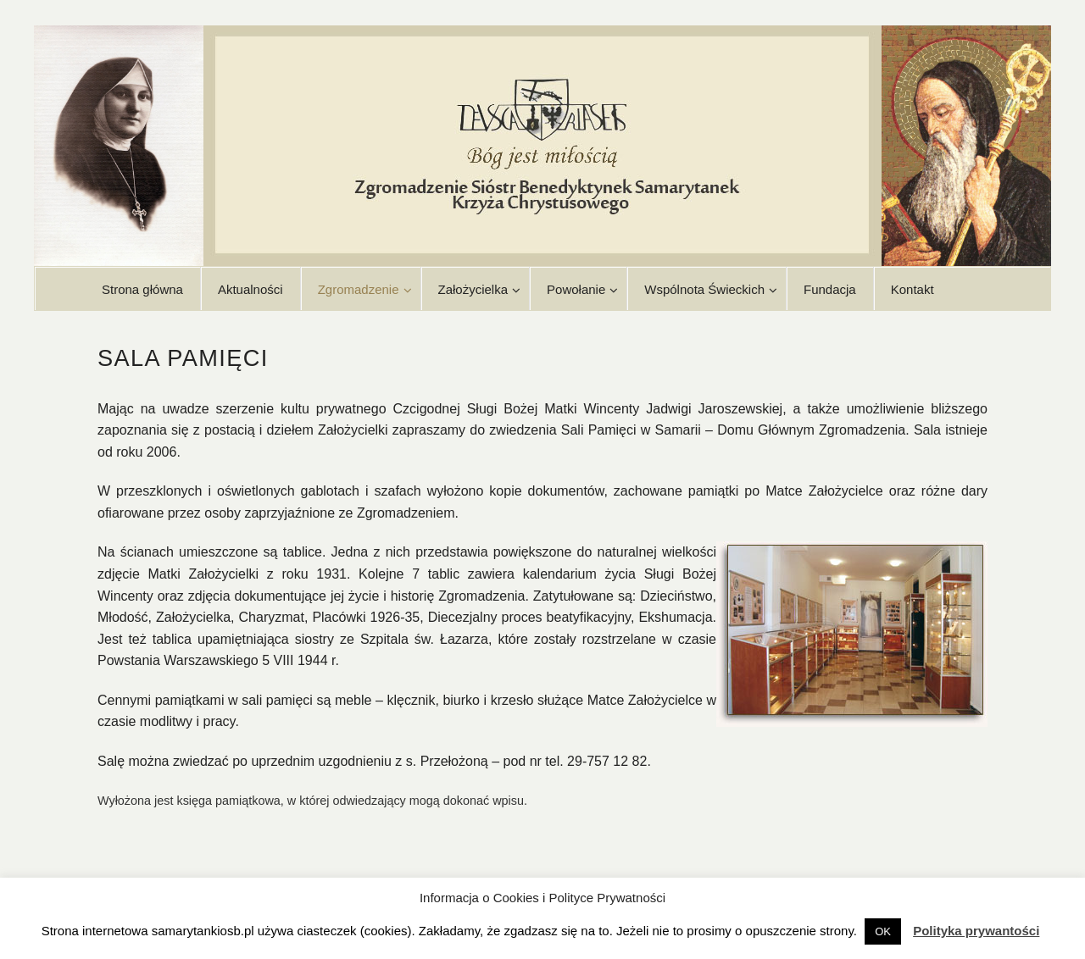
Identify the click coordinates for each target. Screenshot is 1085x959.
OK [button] (883, 931)
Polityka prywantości (976, 930)
